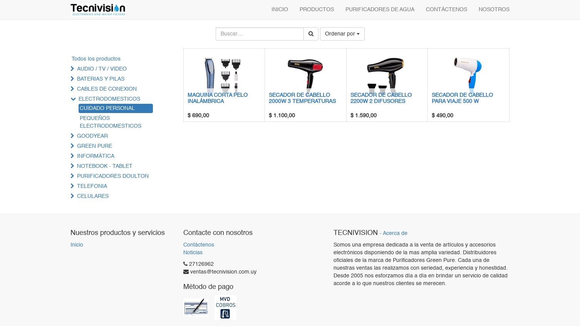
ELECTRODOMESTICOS (109, 99)
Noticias (193, 252)
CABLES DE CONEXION (107, 89)
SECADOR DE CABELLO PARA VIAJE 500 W (462, 98)
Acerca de (395, 233)
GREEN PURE (94, 146)
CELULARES (93, 196)
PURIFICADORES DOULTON (113, 176)
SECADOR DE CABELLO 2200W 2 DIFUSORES (381, 98)
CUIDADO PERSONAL (107, 108)
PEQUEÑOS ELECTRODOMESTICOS (110, 122)
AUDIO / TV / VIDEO (102, 69)
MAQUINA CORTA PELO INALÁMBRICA (218, 98)
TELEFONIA (92, 186)
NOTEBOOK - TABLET (104, 166)
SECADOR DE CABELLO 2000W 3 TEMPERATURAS (302, 98)
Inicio (76, 245)
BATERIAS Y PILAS (100, 79)
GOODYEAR (92, 136)
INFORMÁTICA (95, 156)
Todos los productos (96, 59)
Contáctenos (198, 245)
